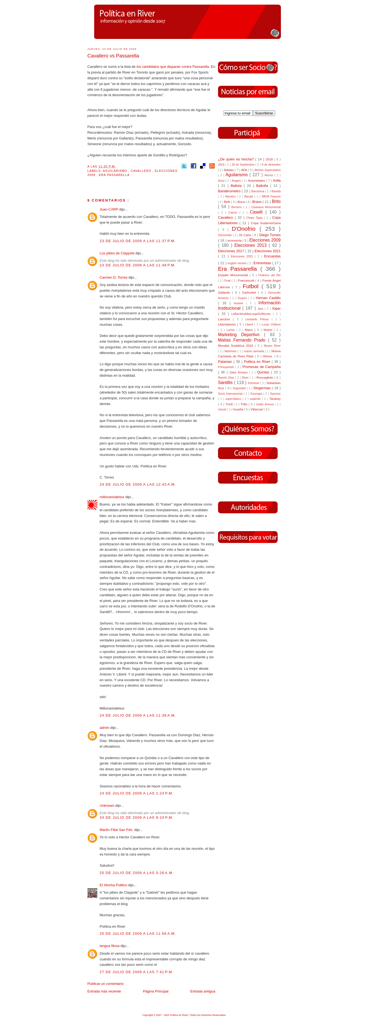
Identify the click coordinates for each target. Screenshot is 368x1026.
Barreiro (231, 196)
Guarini (243, 298)
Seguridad (240, 388)
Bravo (257, 202)
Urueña (238, 409)
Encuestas (272, 256)
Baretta (276, 191)
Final (228, 280)
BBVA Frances (271, 196)
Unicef (222, 409)
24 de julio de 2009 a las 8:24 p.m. (136, 817)
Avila (277, 180)
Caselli (257, 212)
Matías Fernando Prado (243, 340)
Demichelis (225, 235)
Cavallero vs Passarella (113, 56)
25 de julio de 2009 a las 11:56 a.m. (138, 933)
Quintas (264, 372)
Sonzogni (256, 393)
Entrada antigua (202, 991)
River (246, 377)
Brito (276, 201)
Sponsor (275, 393)
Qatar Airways (239, 372)
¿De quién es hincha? (236, 159)
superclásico (234, 398)
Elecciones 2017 (231, 251)
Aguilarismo (115, 170)
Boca (242, 201)
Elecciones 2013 (251, 245)
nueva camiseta (254, 351)
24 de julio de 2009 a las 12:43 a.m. (138, 484)
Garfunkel (250, 292)
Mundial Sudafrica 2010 (236, 345)
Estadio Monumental (234, 275)
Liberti (249, 324)
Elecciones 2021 (267, 251)
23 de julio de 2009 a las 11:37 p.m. (138, 241)
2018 (270, 159)
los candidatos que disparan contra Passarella (173, 67)
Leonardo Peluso (258, 319)
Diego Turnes (270, 235)
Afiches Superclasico (267, 170)
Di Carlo (245, 235)
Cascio (233, 212)
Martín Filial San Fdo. (117, 830)
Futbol (252, 286)
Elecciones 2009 (265, 240)
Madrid (268, 329)
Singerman (262, 388)
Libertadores (227, 324)
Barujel (249, 196)
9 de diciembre (271, 164)
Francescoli (246, 280)
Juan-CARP (109, 209)
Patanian (225, 362)
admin (105, 728)
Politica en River (258, 362)
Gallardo (225, 292)
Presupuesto (226, 367)
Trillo (245, 404)
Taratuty (275, 398)
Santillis (226, 382)
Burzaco (237, 207)
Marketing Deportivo (241, 334)
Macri (249, 329)
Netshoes (231, 351)
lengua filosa (110, 946)
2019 (221, 164)
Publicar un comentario (105, 984)
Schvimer (254, 383)
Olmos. (268, 356)
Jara (261, 308)
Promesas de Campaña (262, 367)
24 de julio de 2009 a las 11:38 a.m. (138, 715)
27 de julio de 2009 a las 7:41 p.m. (136, 972)
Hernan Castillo (268, 298)
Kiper (276, 308)
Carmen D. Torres (114, 277)
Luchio (231, 329)
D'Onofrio (245, 229)
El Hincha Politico (114, 885)
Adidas (229, 170)
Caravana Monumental (266, 207)
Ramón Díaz (226, 377)
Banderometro (230, 191)
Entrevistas (263, 263)
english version (237, 263)
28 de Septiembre (243, 164)
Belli (227, 201)
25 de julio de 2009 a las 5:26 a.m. (137, 873)
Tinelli (229, 404)
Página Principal (155, 991)
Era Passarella (114, 174)
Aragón (237, 180)
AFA (244, 170)
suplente (256, 398)
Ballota (237, 186)
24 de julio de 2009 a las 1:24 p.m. (136, 793)
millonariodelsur (112, 497)
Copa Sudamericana (266, 223)
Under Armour (265, 404)
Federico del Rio (269, 275)
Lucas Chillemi (271, 324)
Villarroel (257, 409)
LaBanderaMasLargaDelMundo (252, 313)
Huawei (240, 303)
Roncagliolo (265, 377)
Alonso (270, 175)
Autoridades (257, 180)
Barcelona (258, 191)
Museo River (272, 345)
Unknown (107, 805)
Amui (221, 180)
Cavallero (141, 170)
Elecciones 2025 (243, 256)
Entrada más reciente (104, 991)
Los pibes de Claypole (118, 253)
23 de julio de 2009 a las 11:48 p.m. (138, 265)
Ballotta (263, 186)
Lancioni (225, 319)
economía (235, 240)
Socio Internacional (231, 393)
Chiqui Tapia (255, 217)
